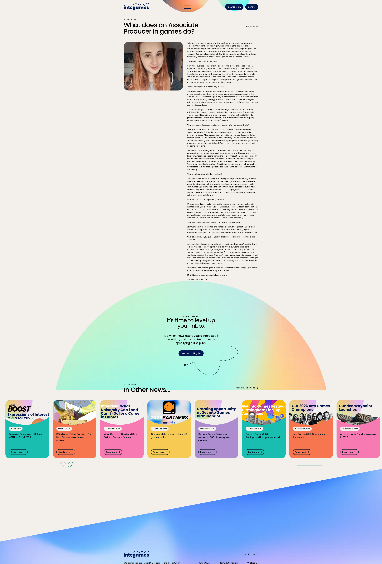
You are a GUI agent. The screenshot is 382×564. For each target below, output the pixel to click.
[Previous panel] (63, 464)
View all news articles (247, 386)
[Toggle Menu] (187, 7)
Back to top (251, 554)
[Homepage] (137, 7)
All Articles (252, 26)
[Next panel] (71, 464)
